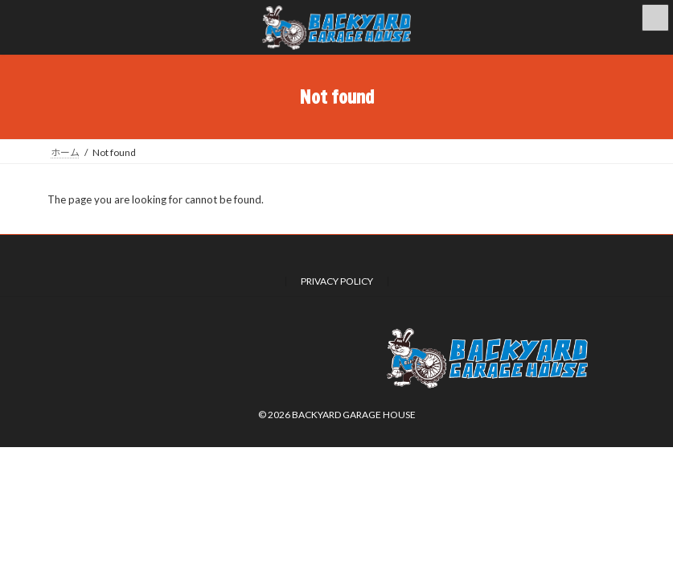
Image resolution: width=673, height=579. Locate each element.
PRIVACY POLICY (337, 281)
